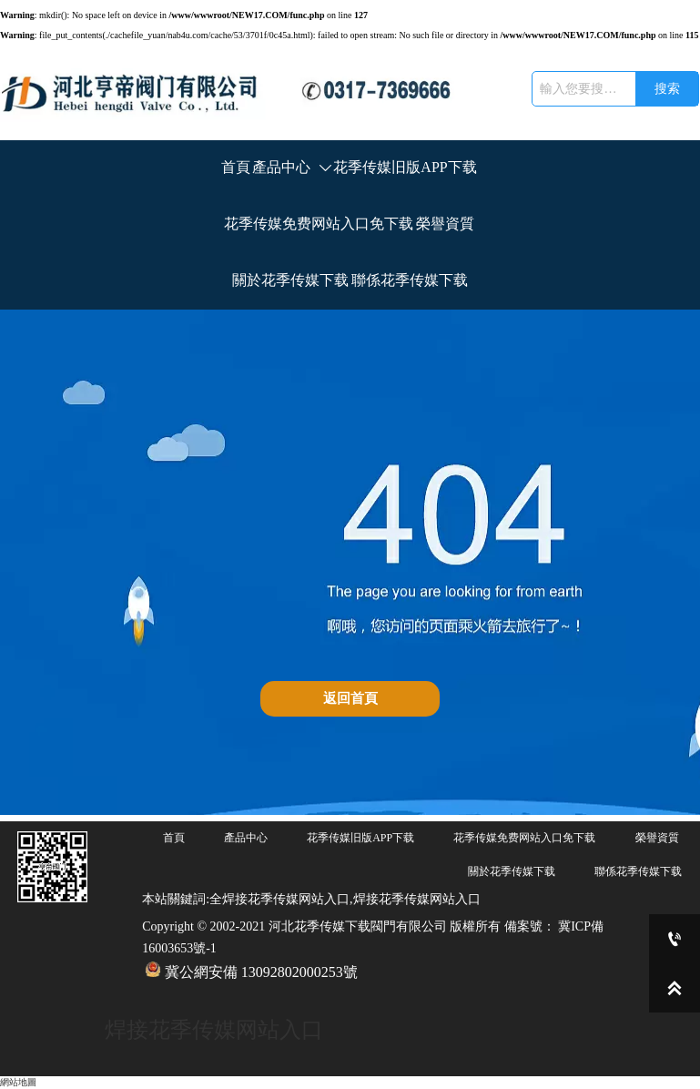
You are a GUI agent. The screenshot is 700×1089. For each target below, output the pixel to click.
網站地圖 (18, 1082)
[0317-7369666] (674, 938)
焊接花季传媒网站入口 (214, 1030)
